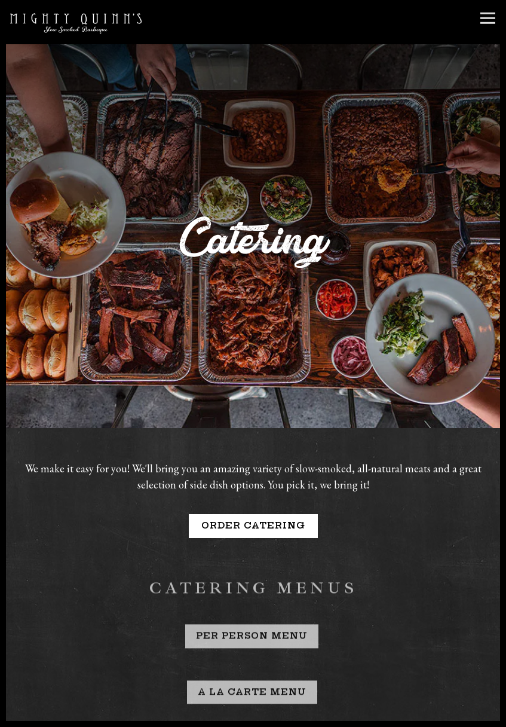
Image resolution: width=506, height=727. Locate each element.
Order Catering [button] (253, 507)
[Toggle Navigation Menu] (488, 18)
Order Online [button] (253, 714)
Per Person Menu (252, 620)
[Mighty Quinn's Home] (76, 22)
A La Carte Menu (252, 676)
